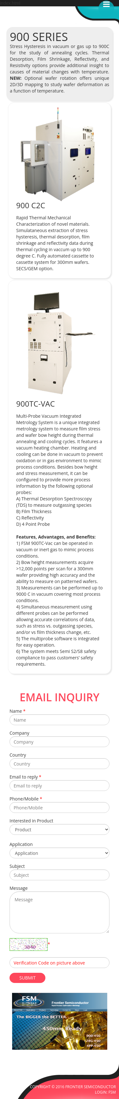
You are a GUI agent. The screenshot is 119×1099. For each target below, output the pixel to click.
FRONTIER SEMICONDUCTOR (90, 1086)
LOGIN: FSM (105, 1092)
